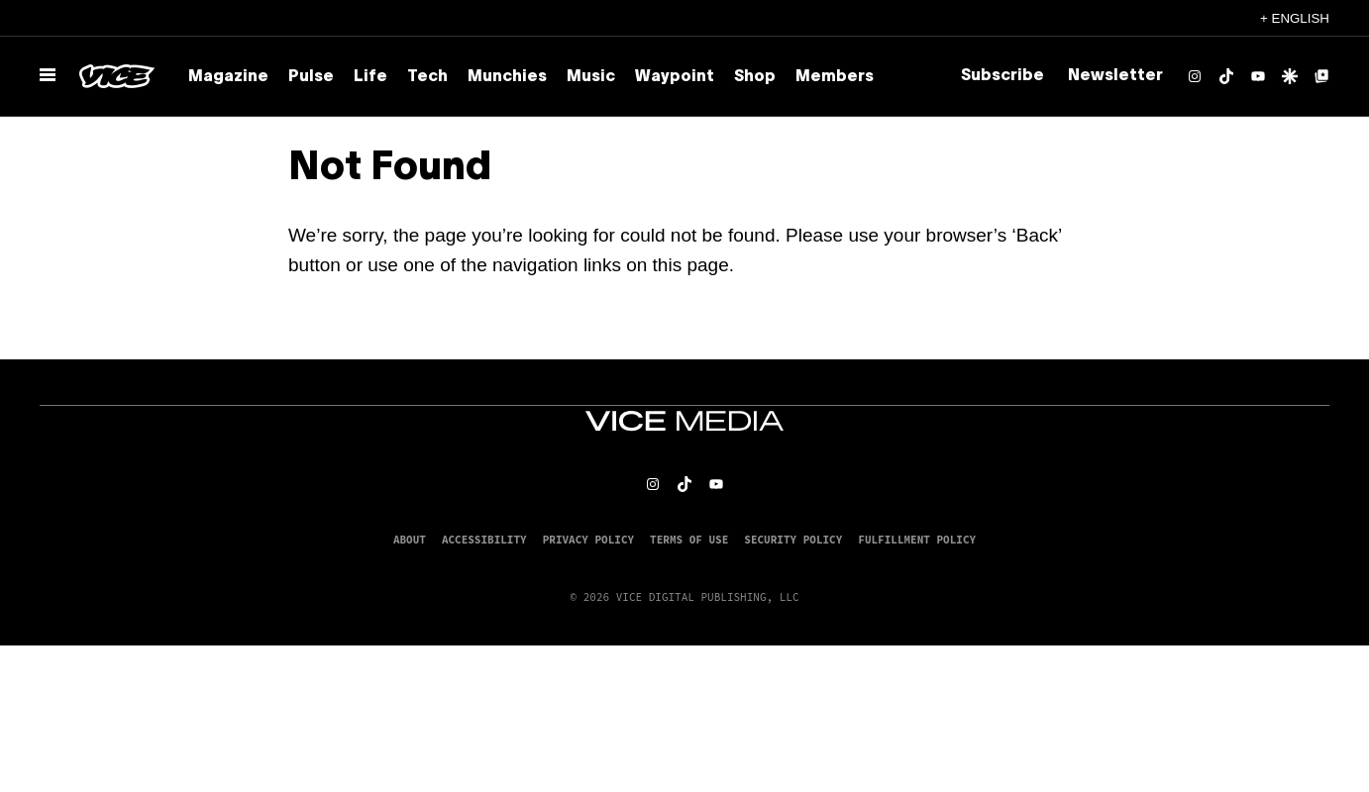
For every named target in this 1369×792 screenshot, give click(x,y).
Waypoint (674, 77)
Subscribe (1002, 76)
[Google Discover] (1290, 76)
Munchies (507, 77)
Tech (427, 77)
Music (591, 77)
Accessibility (484, 539)
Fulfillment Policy (917, 539)
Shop (755, 77)
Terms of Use (689, 539)
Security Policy (793, 539)
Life (370, 77)
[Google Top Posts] (1321, 76)
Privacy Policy (588, 539)
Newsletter (1115, 76)
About (409, 539)
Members (834, 77)
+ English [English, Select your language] (1294, 18)
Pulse (311, 77)
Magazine (228, 77)
